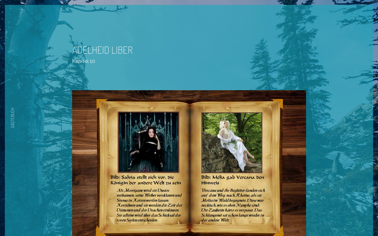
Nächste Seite (202, 222)
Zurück (174, 222)
